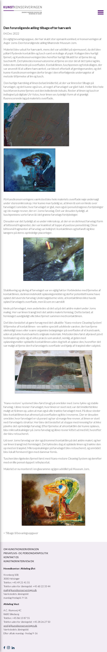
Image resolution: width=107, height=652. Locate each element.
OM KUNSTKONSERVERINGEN (21, 549)
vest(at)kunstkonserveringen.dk (20, 625)
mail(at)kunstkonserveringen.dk (20, 590)
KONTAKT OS (11, 557)
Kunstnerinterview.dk (18, 561)
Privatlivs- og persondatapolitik (25, 553)
